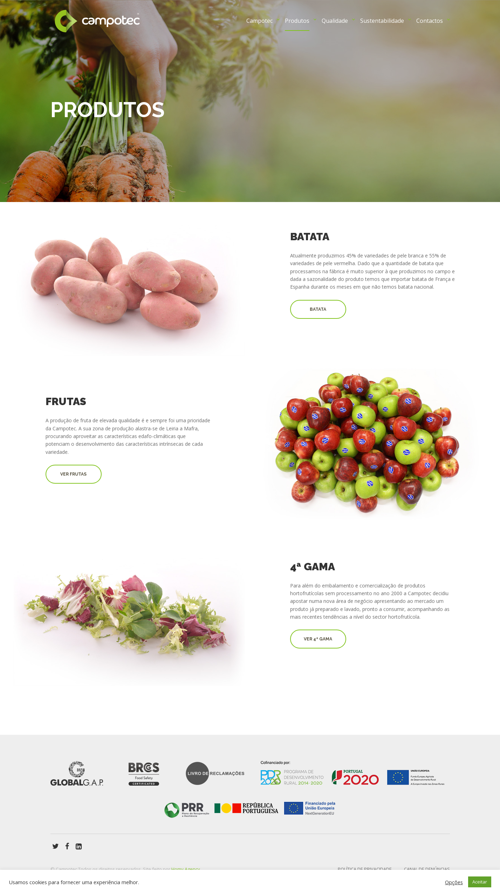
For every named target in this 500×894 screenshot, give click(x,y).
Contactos (429, 21)
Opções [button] (454, 882)
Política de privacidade (365, 869)
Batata (318, 309)
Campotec (259, 21)
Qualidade (335, 21)
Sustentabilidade (382, 21)
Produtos (297, 21)
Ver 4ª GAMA (318, 639)
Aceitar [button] (479, 882)
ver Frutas (73, 474)
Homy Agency (185, 869)
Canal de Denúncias (427, 869)
